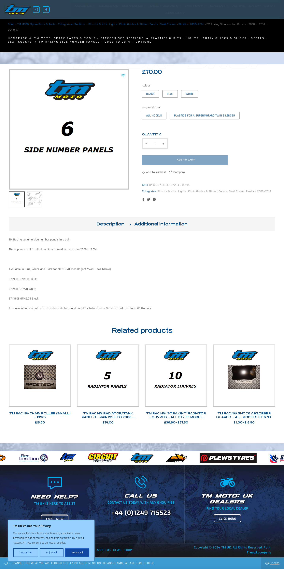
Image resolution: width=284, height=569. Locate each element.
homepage (17, 38)
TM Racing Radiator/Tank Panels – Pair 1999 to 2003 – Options (108, 417)
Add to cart (186, 160)
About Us (104, 550)
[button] (123, 75)
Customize (26, 552)
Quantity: (152, 134)
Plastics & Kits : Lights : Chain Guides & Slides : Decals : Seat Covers (132, 24)
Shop (11, 24)
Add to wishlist (156, 172)
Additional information (161, 224)
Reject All (51, 552)
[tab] (110, 224)
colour (146, 86)
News (117, 550)
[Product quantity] (155, 143)
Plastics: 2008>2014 (191, 24)
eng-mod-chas (151, 107)
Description (110, 224)
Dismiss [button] (274, 563)
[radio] (150, 93)
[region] (51, 540)
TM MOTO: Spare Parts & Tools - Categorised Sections (51, 24)
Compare (179, 172)
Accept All (77, 552)
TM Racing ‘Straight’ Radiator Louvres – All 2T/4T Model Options (176, 417)
